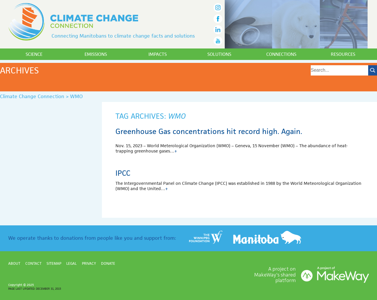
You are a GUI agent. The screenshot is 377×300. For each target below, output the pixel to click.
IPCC (122, 173)
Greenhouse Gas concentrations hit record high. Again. (208, 131)
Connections (281, 54)
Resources (343, 54)
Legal (71, 263)
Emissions (96, 54)
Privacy (89, 263)
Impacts (157, 54)
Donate (108, 263)
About (14, 263)
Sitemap (54, 263)
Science (34, 54)
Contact (33, 263)
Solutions (219, 54)
